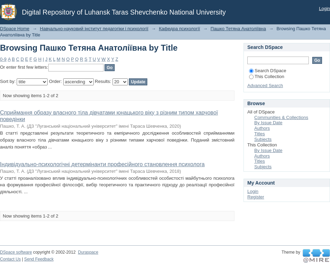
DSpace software (16, 252)
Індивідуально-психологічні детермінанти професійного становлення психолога (102, 164)
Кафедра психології (179, 28)
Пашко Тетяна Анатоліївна (238, 28)
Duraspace (88, 252)
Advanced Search (265, 85)
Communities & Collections (281, 117)
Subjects (263, 139)
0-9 (3, 59)
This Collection (266, 76)
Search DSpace (267, 70)
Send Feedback (39, 259)
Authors (262, 128)
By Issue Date (268, 122)
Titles (259, 133)
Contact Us (10, 259)
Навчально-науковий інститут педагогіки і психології (94, 28)
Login (324, 8)
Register (255, 197)
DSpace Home (15, 28)
